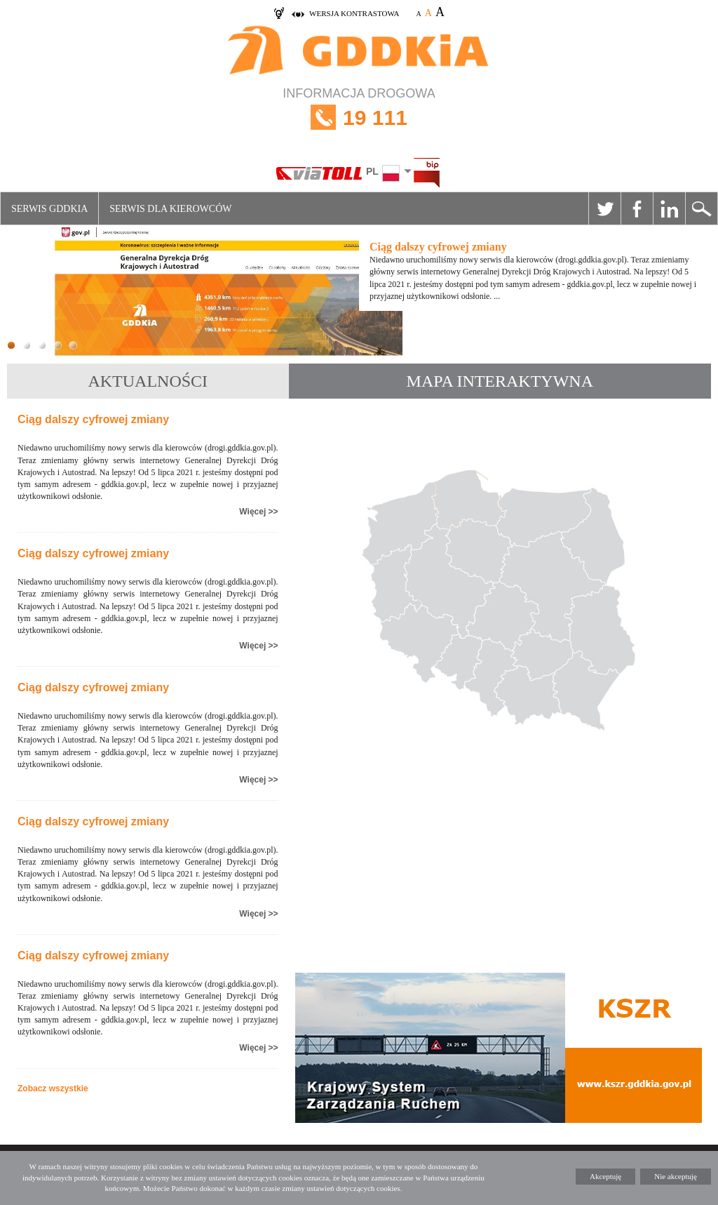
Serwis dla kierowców (170, 209)
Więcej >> (258, 512)
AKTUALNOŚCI (148, 381)
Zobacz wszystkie (53, 1088)
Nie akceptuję (675, 1176)
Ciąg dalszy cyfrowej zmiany (93, 419)
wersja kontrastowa (354, 13)
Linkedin (669, 208)
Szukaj (701, 208)
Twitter (604, 208)
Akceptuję (605, 1176)
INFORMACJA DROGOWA (359, 117)
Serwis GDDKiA (49, 209)
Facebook (637, 208)
